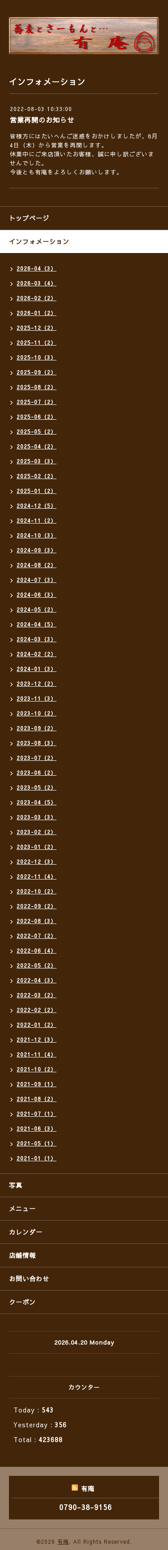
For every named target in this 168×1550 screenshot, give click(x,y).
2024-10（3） (36, 535)
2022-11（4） (36, 876)
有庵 (63, 1541)
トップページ (29, 217)
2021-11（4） (36, 1054)
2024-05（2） (36, 609)
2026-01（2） (36, 312)
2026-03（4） (36, 283)
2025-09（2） (36, 372)
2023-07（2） (36, 757)
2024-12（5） (36, 505)
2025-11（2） (36, 342)
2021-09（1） (36, 1084)
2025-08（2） (36, 387)
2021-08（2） (36, 1098)
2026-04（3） (36, 268)
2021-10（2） (36, 1069)
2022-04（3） (36, 980)
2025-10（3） (36, 357)
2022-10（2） (36, 891)
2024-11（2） (36, 520)
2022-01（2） (36, 1024)
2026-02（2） (36, 298)
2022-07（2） (36, 935)
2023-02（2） (36, 831)
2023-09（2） (36, 728)
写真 (15, 1185)
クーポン (22, 1301)
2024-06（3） (36, 594)
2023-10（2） (36, 713)
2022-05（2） (36, 965)
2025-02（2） (36, 476)
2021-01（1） (36, 1158)
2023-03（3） (36, 817)
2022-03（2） (36, 995)
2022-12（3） (36, 861)
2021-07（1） (36, 1113)
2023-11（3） (36, 698)
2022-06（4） (36, 950)
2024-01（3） (36, 668)
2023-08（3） (36, 742)
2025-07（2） (36, 401)
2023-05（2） (36, 787)
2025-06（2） (36, 416)
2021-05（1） (36, 1143)
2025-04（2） (36, 446)
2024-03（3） (36, 639)
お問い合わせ (29, 1278)
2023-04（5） (36, 802)
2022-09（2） (36, 906)
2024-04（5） (36, 624)
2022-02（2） (36, 1009)
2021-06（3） (36, 1128)
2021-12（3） (36, 1039)
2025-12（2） (36, 327)
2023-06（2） (36, 772)
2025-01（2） (36, 490)
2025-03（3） (36, 461)
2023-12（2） (36, 683)
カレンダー (26, 1231)
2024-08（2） (36, 564)
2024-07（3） (36, 579)
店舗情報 (22, 1255)
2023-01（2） (36, 846)
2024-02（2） (36, 653)
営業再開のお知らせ (42, 119)
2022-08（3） (36, 920)
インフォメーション (39, 241)
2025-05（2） (36, 431)
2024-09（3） (36, 550)
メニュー (22, 1208)
